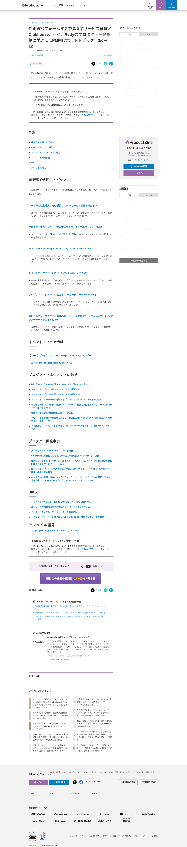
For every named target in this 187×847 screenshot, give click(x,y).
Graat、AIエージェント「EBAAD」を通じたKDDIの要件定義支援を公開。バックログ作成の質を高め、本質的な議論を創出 (51, 737)
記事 (61, 5)
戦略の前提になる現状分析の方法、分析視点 (52, 413)
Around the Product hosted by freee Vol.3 (51, 363)
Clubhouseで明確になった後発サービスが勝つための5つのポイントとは (65, 456)
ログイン (138, 173)
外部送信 (155, 836)
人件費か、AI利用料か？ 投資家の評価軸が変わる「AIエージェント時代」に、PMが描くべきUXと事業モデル (50, 715)
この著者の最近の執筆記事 (58, 659)
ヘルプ (71, 836)
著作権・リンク (81, 836)
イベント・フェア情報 (41, 147)
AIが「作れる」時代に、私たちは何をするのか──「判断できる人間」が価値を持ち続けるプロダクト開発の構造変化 (94, 748)
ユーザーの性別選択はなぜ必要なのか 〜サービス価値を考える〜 (63, 205)
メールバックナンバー (139, 160)
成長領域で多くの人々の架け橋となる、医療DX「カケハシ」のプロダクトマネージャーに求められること (94, 702)
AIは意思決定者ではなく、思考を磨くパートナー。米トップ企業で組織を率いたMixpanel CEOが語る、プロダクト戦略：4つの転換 (138, 251)
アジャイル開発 (38, 168)
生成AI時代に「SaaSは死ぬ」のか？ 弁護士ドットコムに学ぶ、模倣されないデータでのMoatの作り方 (95, 723)
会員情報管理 (94, 836)
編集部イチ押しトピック (42, 142)
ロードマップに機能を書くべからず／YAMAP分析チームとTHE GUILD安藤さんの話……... (71, 616)
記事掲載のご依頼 (128, 782)
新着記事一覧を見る (139, 261)
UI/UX (34, 163)
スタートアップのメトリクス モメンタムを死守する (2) (57, 389)
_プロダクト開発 (36, 64)
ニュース (51, 5)
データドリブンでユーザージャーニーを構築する (54, 512)
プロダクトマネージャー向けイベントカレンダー (65, 355)
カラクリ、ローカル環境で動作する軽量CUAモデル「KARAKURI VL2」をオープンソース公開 (50, 726)
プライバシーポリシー (142, 836)
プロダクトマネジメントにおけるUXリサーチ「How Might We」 (63, 294)
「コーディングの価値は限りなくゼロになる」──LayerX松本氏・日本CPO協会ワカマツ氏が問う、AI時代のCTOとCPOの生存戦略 (141, 117)
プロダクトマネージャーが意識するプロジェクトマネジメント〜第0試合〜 (68, 227)
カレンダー (71, 5)
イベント (83, 5)
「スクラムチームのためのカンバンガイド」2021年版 (54, 531)
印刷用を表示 (36, 590)
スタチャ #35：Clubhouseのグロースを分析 (52, 451)
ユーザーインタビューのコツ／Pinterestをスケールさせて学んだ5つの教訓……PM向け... (70, 613)
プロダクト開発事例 (40, 158)
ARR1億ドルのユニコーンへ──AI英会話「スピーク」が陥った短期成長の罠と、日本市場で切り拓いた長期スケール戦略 (50, 748)
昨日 (129, 34)
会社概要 (113, 836)
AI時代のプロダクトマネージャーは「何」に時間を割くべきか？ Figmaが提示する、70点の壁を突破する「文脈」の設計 (94, 713)
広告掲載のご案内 (148, 782)
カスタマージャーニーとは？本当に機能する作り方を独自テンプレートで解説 (67, 517)
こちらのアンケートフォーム (95, 115)
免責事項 (104, 836)
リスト (99, 64)
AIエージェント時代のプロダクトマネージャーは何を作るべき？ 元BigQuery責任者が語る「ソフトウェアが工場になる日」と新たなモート (141, 42)
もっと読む (37, 619)
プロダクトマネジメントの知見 (45, 152)
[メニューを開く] (15, 5)
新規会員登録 (138, 166)
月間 (148, 34)
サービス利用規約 (125, 836)
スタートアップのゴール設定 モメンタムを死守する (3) (58, 273)
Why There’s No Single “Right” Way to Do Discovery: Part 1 (62, 248)
